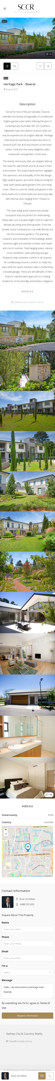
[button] (27, 38)
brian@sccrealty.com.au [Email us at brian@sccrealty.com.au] (20, 1041)
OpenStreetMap (36, 876)
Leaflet (23, 876)
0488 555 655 (27, 904)
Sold (6, 78)
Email (5, 951)
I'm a (4, 965)
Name (5, 922)
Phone (5, 937)
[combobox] (27, 972)
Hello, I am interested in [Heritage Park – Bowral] (27, 991)
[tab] (7, 66)
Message (7, 980)
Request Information (27, 1015)
